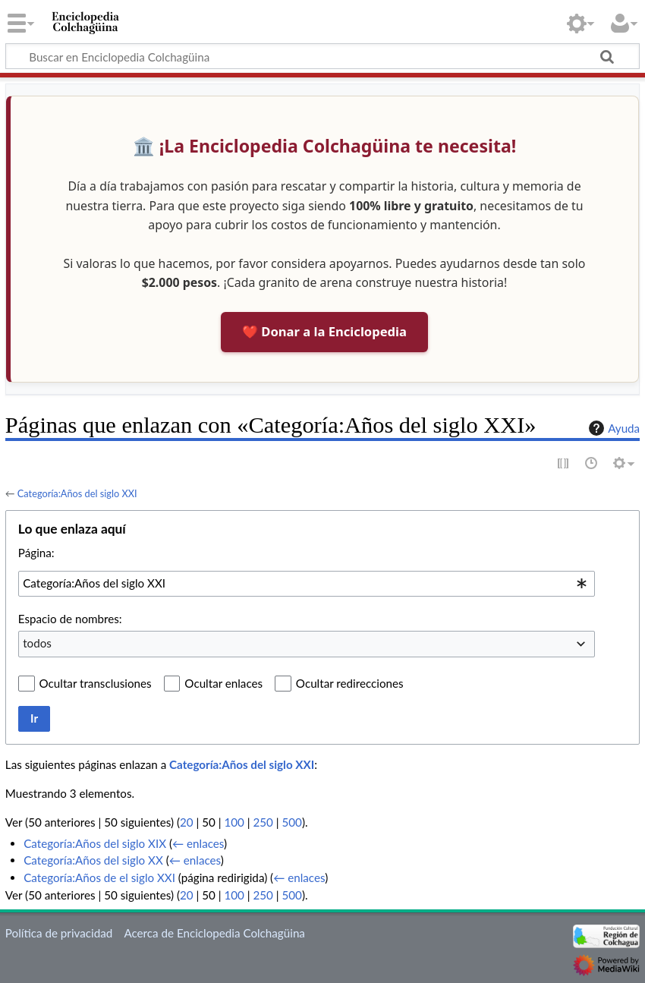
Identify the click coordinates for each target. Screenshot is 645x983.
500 (292, 822)
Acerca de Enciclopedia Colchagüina (214, 933)
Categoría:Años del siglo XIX (95, 843)
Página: (36, 552)
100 (234, 822)
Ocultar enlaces (223, 683)
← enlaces (198, 843)
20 (187, 822)
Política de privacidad (58, 933)
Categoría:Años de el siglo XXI (99, 877)
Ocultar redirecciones (350, 683)
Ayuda (612, 428)
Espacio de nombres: (70, 618)
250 (262, 822)
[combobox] (306, 584)
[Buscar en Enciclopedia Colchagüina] (322, 56)
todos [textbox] (37, 643)
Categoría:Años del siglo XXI (77, 493)
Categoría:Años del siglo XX (93, 860)
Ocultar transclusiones (95, 683)
